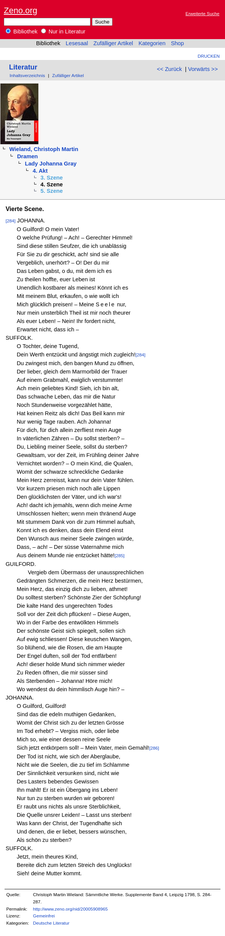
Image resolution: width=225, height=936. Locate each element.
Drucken (209, 56)
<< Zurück (169, 69)
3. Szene (52, 178)
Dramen (27, 156)
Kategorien (151, 43)
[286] (154, 747)
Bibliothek (22, 31)
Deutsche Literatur (51, 922)
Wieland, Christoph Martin (43, 149)
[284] (11, 220)
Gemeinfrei (44, 915)
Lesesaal (77, 43)
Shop (177, 43)
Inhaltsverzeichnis (27, 75)
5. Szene (52, 191)
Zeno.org (20, 10)
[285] (119, 555)
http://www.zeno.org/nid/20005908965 (70, 908)
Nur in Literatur (63, 31)
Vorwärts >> (203, 69)
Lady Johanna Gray (51, 164)
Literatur (23, 67)
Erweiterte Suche (202, 13)
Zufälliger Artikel (113, 43)
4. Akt (40, 171)
